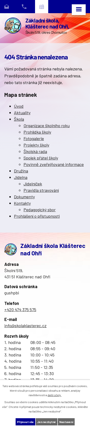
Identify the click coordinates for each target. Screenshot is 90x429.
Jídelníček (33, 183)
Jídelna (20, 177)
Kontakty (22, 203)
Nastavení (66, 421)
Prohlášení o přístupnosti (37, 216)
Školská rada (35, 151)
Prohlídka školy (37, 132)
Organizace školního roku (47, 125)
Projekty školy (36, 145)
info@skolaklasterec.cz (25, 325)
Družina (21, 170)
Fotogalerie (34, 138)
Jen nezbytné (46, 421)
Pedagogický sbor (40, 209)
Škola (19, 119)
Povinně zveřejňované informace (54, 164)
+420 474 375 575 (20, 309)
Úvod (19, 106)
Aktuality (22, 112)
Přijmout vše (25, 421)
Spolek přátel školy (41, 157)
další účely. (54, 395)
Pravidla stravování (41, 190)
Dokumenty (24, 196)
